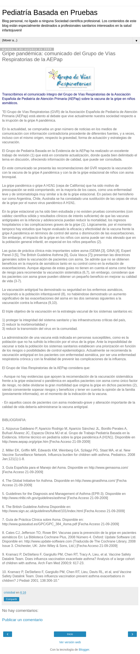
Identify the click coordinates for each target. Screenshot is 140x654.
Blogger (84, 649)
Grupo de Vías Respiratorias (84, 94)
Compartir (11, 599)
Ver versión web (70, 642)
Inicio (70, 634)
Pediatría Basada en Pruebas (49, 12)
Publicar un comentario (22, 620)
